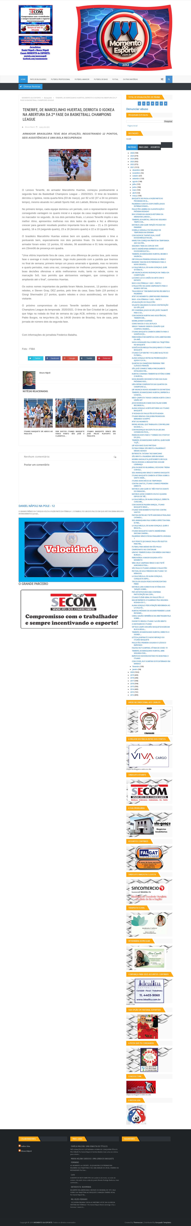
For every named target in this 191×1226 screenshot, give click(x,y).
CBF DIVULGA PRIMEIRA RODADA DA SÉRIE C (149, 259)
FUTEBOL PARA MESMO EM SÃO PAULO (146, 547)
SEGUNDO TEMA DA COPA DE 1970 (145, 246)
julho (134, 184)
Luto (73, 1175)
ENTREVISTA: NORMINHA (81, 1187)
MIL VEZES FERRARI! (79, 1199)
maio (134, 190)
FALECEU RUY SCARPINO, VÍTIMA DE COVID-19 (149, 648)
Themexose (137, 1222)
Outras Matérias (130, 79)
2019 (132, 675)
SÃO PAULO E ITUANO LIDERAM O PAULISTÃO (149, 568)
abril (134, 193)
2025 (132, 156)
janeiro (135, 669)
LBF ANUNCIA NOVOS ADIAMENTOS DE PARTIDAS (151, 390)
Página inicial (132, 126)
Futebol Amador (82, 79)
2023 (132, 162)
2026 (132, 153)
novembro (136, 173)
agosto (135, 181)
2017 (132, 681)
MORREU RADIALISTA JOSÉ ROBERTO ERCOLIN (149, 459)
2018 (132, 678)
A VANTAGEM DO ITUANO (142, 624)
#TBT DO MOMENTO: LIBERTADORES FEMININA (150, 296)
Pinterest (106, 358)
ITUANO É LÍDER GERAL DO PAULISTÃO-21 (148, 597)
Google (72, 358)
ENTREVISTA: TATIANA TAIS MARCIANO (147, 454)
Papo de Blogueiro (38, 79)
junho (134, 187)
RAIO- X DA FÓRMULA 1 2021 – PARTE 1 (147, 299)
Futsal (115, 79)
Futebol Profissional (60, 79)
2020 (132, 672)
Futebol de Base (101, 79)
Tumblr (89, 358)
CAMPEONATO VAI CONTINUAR (144, 550)
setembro (136, 179)
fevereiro (136, 666)
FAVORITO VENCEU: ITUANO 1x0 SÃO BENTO (149, 621)
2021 (132, 167)
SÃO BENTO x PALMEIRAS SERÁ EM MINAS (148, 456)
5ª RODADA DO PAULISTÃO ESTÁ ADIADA (147, 414)
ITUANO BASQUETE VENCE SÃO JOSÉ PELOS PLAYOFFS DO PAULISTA (101, 433)
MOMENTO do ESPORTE (43, 1222)
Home (23, 79)
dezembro (136, 170)
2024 (132, 159)
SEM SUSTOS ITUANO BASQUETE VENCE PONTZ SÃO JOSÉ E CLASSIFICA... (69, 433)
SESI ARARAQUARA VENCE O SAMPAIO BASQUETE (150, 473)
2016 (132, 684)
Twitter (37, 358)
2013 (132, 692)
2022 (132, 164)
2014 (132, 689)
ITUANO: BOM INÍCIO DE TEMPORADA (147, 481)
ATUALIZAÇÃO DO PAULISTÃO (143, 302)
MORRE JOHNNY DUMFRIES (142, 321)
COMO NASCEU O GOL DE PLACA (144, 324)
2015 (132, 687)
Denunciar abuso (137, 109)
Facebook (55, 358)
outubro (135, 176)
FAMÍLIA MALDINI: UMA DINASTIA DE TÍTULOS (89, 1146)
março (135, 196)
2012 (132, 695)
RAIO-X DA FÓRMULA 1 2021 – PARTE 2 (146, 283)
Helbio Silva (25, 1146)
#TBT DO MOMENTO (140, 422)
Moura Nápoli (26, 1151)
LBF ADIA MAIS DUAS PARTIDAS (144, 445)
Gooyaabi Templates (163, 1222)
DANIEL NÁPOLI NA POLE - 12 (37, 506)
